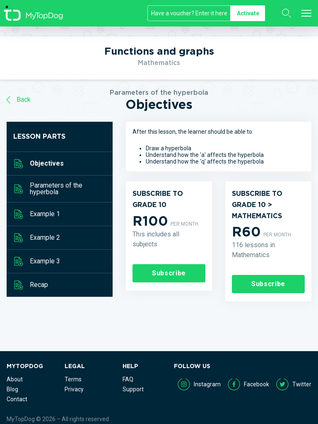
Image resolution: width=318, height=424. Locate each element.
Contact (17, 399)
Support (133, 389)
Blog (12, 389)
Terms (73, 379)
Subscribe (169, 273)
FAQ (128, 379)
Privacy (74, 389)
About (15, 379)
